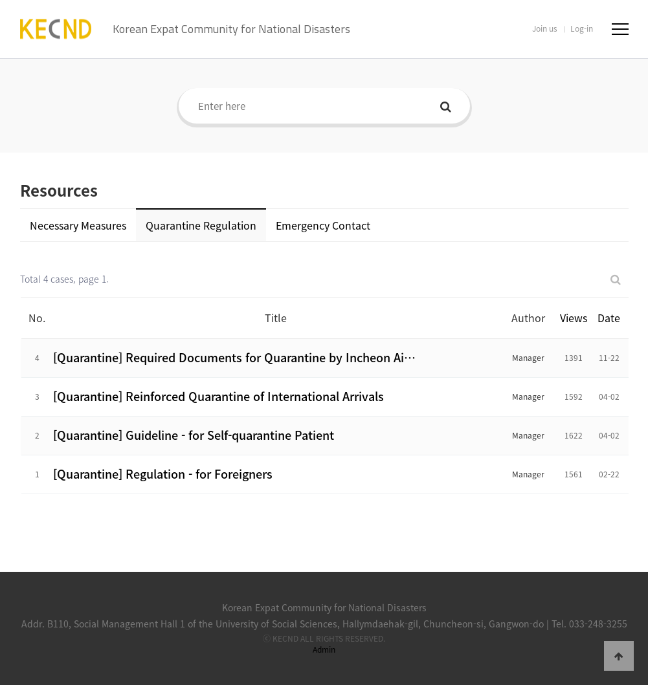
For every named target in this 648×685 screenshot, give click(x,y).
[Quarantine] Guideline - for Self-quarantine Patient (193, 435)
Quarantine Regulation (201, 225)
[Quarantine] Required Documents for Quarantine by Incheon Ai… (234, 357)
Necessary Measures (78, 225)
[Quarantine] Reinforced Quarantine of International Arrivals (218, 396)
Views (573, 317)
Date (609, 317)
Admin (324, 649)
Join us (544, 28)
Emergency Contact (323, 225)
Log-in (581, 28)
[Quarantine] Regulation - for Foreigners (163, 474)
